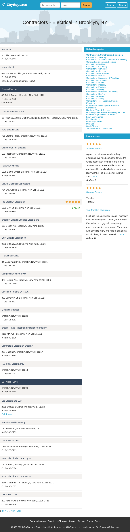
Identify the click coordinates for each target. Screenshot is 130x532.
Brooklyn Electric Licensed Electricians (20, 220)
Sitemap (81, 521)
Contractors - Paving (95, 89)
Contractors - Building (95, 64)
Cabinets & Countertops (96, 57)
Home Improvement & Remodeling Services (105, 112)
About (64, 521)
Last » (19, 511)
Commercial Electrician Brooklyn (17, 346)
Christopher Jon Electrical (14, 147)
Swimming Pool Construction (99, 128)
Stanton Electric (94, 148)
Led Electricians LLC (12, 401)
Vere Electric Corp (10, 129)
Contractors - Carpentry (96, 66)
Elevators (90, 103)
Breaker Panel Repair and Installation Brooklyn (24, 328)
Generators (91, 108)
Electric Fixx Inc (9, 89)
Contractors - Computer (96, 69)
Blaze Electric (8, 67)
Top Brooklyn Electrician (13, 202)
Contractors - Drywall (95, 76)
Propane (90, 124)
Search (86, 5)
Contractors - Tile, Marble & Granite (102, 101)
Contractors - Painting (96, 87)
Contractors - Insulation (96, 80)
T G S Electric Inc (10, 440)
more (94, 176)
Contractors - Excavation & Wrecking (102, 78)
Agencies (52, 521)
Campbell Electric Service (14, 273)
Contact (72, 521)
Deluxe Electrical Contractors (16, 184)
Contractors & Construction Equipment (104, 55)
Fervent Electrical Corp (13, 111)
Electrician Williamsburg (13, 422)
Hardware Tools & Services (98, 110)
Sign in (122, 5)
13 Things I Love (10, 382)
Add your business (38, 521)
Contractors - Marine (95, 82)
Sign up (110, 5)
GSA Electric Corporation (14, 238)
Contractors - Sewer (95, 96)
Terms (97, 521)
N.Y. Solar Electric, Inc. (13, 364)
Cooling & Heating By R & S (15, 292)
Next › (13, 511)
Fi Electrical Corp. (10, 255)
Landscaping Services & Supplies (101, 114)
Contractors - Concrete (96, 71)
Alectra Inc (7, 49)
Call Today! (7, 414)
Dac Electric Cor (9, 494)
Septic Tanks (92, 126)
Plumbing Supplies (94, 121)
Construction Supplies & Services (101, 62)
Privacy (90, 521)
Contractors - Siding (95, 98)
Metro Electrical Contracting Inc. (17, 458)
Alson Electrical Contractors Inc (17, 476)
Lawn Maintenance (94, 117)
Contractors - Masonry (96, 85)
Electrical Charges (10, 310)
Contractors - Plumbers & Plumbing (102, 92)
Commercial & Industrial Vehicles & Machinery (106, 60)
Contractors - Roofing (95, 94)
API (59, 521)
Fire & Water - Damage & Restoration (102, 105)
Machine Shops (93, 119)
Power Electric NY (10, 166)
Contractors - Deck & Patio (98, 73)
